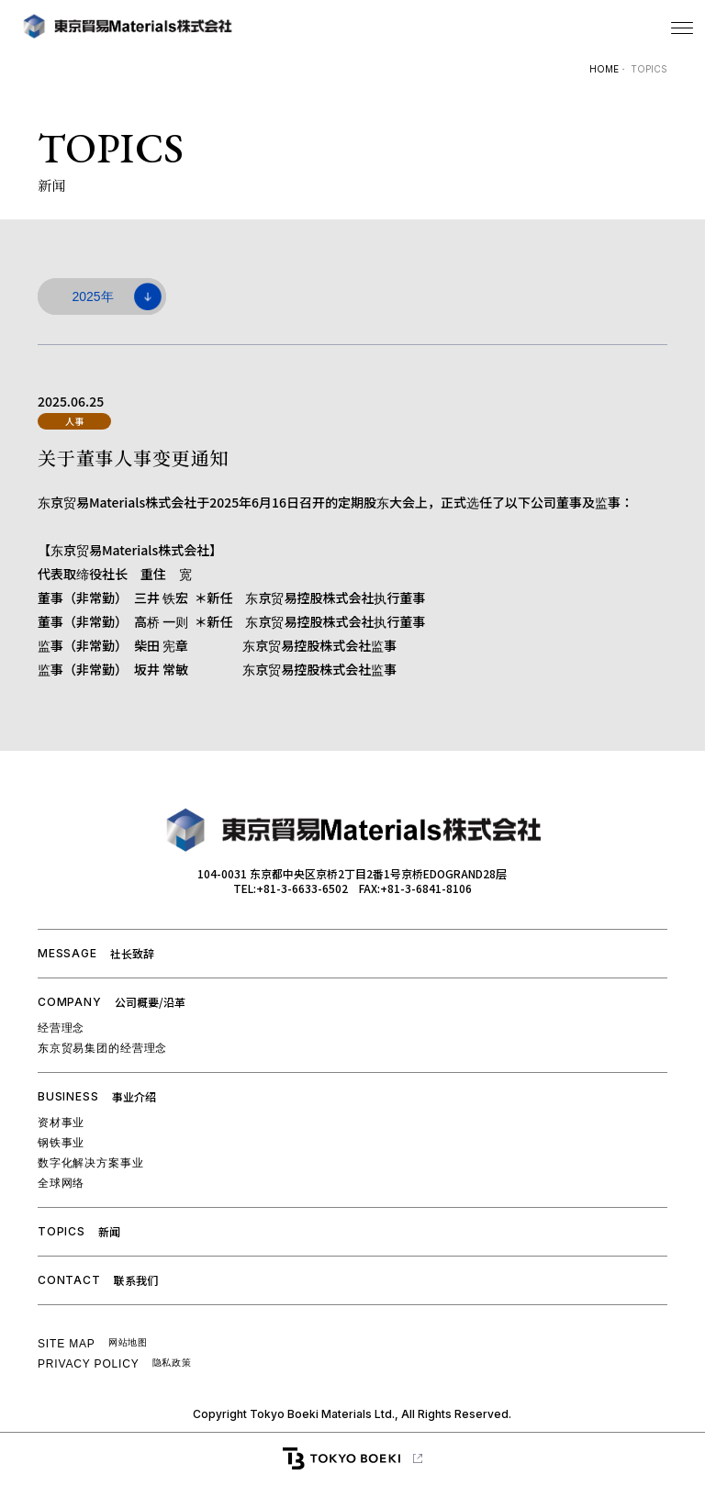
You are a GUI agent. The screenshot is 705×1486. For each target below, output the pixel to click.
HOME (604, 68)
